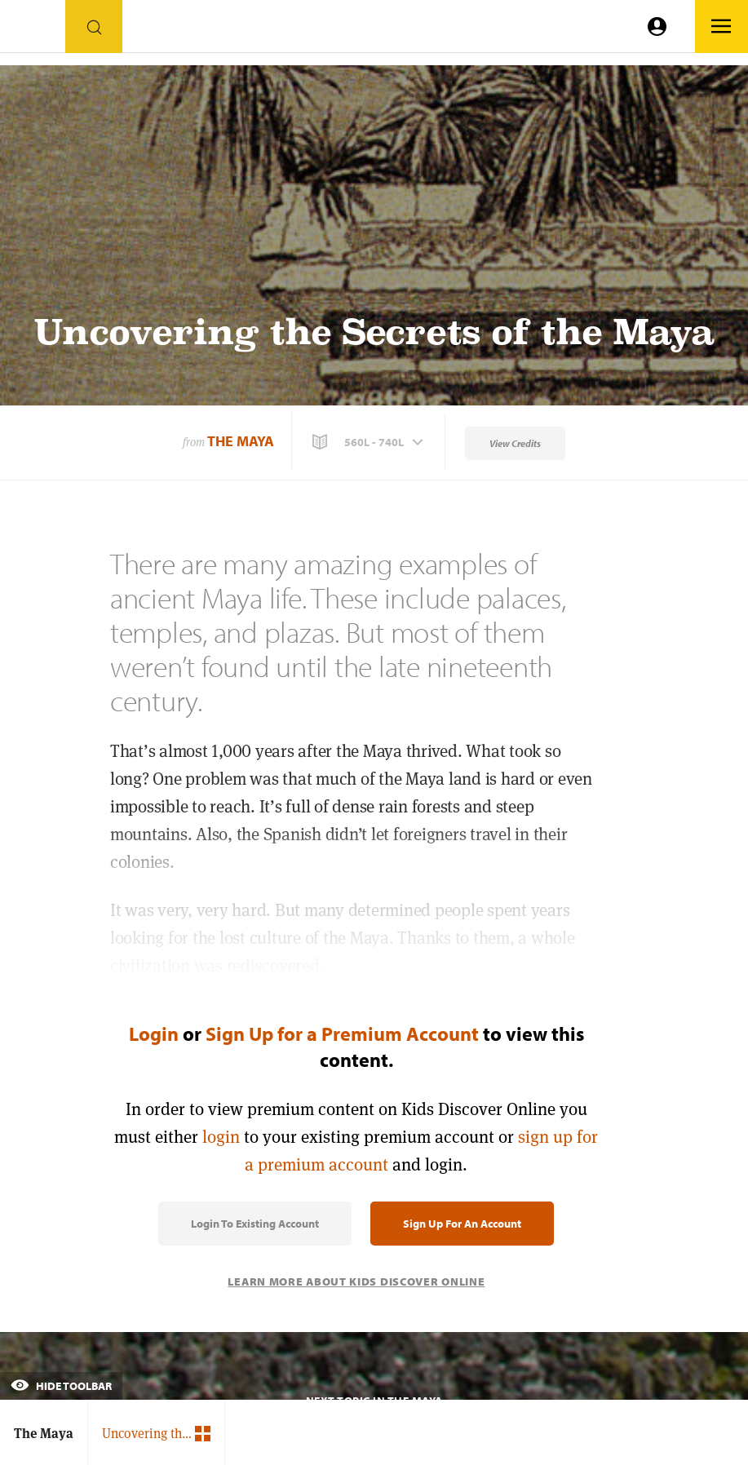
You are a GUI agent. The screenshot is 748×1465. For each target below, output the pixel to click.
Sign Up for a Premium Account (342, 1033)
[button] (369, 442)
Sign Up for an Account (462, 1223)
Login (154, 1033)
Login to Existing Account (255, 1223)
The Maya (240, 441)
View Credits (515, 443)
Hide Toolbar (61, 1386)
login (221, 1137)
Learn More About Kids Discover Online (356, 1281)
